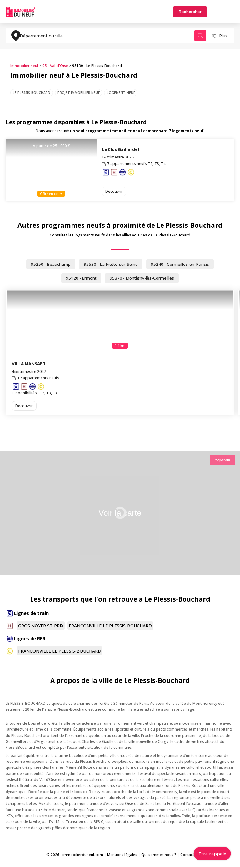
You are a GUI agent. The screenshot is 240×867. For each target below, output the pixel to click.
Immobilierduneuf (20, 11)
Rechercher (189, 11)
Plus (223, 36)
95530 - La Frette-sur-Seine (111, 264)
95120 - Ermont (81, 278)
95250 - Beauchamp (51, 264)
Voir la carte (119, 513)
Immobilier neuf (24, 65)
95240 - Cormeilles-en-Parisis (180, 264)
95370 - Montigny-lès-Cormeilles (142, 278)
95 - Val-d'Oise (55, 65)
